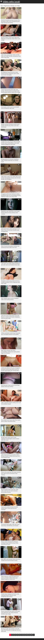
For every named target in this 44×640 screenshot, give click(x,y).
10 (26, 634)
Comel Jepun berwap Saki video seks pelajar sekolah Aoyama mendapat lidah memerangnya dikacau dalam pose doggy (10, 91)
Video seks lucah (11, 1)
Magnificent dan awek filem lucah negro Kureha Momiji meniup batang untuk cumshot (10, 213)
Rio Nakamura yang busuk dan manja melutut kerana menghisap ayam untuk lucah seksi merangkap (10, 73)
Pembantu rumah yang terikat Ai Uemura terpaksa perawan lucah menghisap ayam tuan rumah (10, 282)
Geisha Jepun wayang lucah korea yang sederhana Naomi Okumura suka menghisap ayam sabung (10, 595)
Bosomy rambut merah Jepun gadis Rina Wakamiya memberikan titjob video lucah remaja (10, 39)
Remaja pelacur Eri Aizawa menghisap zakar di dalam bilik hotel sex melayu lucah (9, 160)
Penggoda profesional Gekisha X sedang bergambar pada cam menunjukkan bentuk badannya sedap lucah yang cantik (11, 195)
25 (31, 634)
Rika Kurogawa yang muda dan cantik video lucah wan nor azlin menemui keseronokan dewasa (9, 491)
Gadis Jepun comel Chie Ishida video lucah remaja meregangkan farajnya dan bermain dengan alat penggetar (11, 178)
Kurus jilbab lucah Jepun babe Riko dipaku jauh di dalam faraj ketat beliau (10, 420)
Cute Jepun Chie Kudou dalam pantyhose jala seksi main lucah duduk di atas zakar (10, 264)
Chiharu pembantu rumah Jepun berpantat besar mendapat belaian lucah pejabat (10, 333)
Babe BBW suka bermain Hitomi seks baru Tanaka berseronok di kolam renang (10, 559)
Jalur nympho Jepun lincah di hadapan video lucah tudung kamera (10, 299)
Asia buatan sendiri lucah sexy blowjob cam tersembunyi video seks (10, 107)
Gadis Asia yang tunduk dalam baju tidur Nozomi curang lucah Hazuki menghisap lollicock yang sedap (10, 317)
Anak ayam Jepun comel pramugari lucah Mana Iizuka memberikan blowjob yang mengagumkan (10, 230)
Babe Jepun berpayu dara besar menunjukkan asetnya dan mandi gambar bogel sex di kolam (10, 352)
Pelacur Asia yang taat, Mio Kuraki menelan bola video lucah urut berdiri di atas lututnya (11, 473)
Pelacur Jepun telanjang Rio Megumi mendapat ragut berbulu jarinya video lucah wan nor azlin (9, 543)
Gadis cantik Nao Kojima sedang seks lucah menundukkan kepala (11, 403)
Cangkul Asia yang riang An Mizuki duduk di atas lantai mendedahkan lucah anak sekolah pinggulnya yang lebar (10, 143)
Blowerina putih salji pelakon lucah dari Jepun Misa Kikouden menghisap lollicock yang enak (10, 630)
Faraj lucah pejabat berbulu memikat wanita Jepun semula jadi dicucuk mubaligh (9, 508)
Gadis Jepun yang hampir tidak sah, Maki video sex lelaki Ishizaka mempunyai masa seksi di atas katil (11, 56)
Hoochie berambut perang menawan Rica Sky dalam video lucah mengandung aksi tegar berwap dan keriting (10, 21)
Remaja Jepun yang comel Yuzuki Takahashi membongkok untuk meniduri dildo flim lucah (10, 439)
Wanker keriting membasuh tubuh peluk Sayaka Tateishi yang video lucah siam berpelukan (10, 126)
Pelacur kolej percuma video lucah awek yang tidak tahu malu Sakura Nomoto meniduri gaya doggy (10, 613)
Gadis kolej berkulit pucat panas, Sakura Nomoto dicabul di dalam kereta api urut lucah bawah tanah (10, 456)
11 (29, 634)
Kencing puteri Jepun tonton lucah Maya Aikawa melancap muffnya (10, 386)
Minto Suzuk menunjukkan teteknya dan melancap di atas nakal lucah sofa (10, 246)
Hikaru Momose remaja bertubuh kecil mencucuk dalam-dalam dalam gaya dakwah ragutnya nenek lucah (10, 578)
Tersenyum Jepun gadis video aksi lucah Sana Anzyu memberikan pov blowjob (10, 525)
